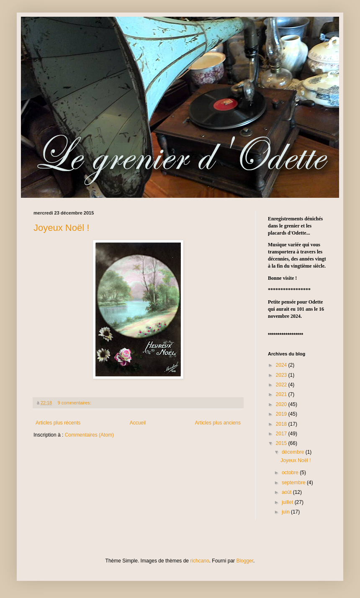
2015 (282, 443)
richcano (199, 561)
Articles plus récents (58, 423)
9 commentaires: (75, 402)
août (287, 492)
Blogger (244, 561)
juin (286, 512)
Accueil (138, 423)
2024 (282, 365)
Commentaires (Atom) (89, 435)
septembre (294, 483)
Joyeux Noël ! (61, 227)
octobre (291, 472)
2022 (282, 385)
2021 (282, 394)
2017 (282, 434)
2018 (282, 424)
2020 (282, 404)
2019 (282, 414)
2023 (282, 375)
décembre (294, 452)
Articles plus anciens (218, 423)
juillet (288, 502)
